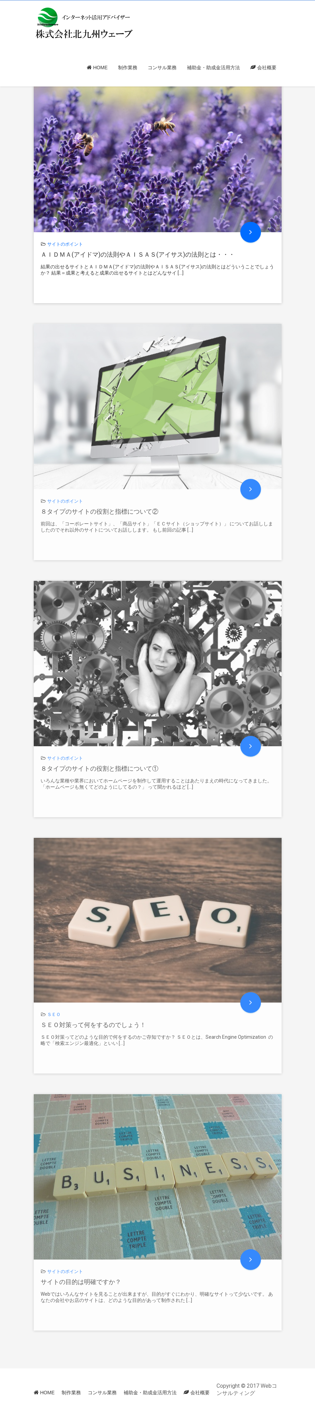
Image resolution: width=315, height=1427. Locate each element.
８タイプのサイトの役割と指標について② (99, 511)
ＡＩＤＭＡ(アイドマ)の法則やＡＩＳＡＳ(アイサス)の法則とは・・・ (138, 254)
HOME (100, 67)
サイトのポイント (65, 244)
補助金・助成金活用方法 (213, 67)
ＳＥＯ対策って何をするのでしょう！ (93, 1024)
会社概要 (266, 67)
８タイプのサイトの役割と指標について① (99, 768)
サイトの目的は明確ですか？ (81, 1281)
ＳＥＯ (54, 1014)
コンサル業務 (162, 67)
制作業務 (127, 67)
